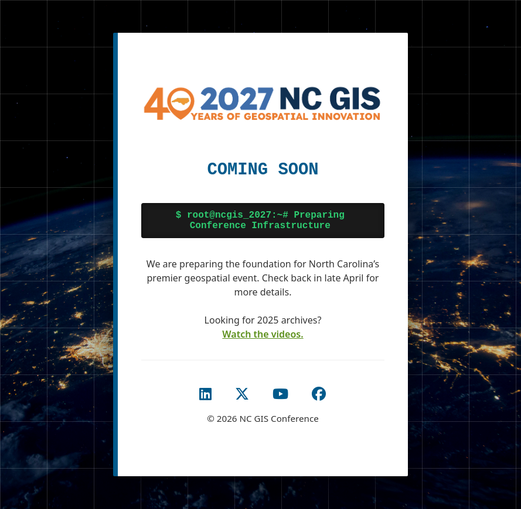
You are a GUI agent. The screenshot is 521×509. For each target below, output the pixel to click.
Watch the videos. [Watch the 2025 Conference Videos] (262, 334)
